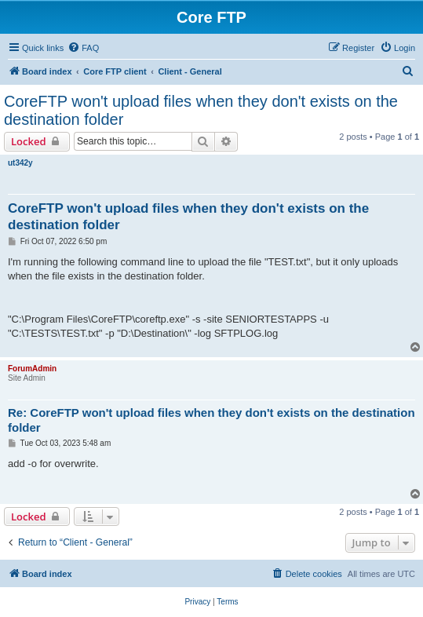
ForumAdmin (32, 368)
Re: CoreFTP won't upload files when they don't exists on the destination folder (211, 420)
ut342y (20, 163)
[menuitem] (83, 47)
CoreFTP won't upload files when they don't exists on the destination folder (201, 110)
